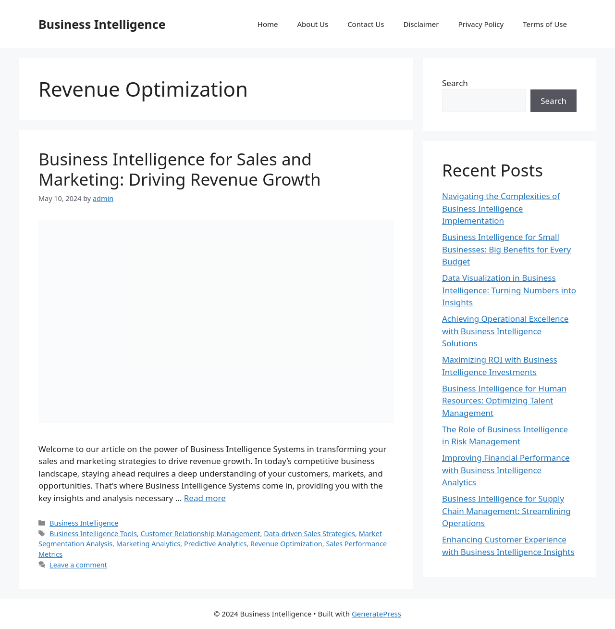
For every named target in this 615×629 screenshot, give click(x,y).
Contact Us (365, 24)
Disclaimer (421, 24)
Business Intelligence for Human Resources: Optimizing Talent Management (504, 400)
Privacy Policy (481, 24)
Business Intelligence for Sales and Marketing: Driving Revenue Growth (179, 169)
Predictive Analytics (215, 543)
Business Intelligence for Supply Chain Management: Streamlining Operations (506, 510)
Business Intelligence (102, 24)
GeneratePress (376, 613)
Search (455, 82)
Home (268, 24)
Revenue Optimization (286, 543)
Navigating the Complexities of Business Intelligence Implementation (501, 208)
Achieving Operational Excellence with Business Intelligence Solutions (505, 331)
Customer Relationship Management (200, 533)
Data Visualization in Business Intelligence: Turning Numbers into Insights (509, 290)
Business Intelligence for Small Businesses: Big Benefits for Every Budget (506, 249)
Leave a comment (78, 564)
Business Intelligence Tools (93, 533)
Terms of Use (545, 24)
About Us (313, 24)
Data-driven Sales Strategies (309, 533)
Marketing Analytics (148, 543)
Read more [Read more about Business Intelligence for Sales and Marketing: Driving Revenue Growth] (205, 497)
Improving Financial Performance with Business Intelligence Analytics (506, 470)
